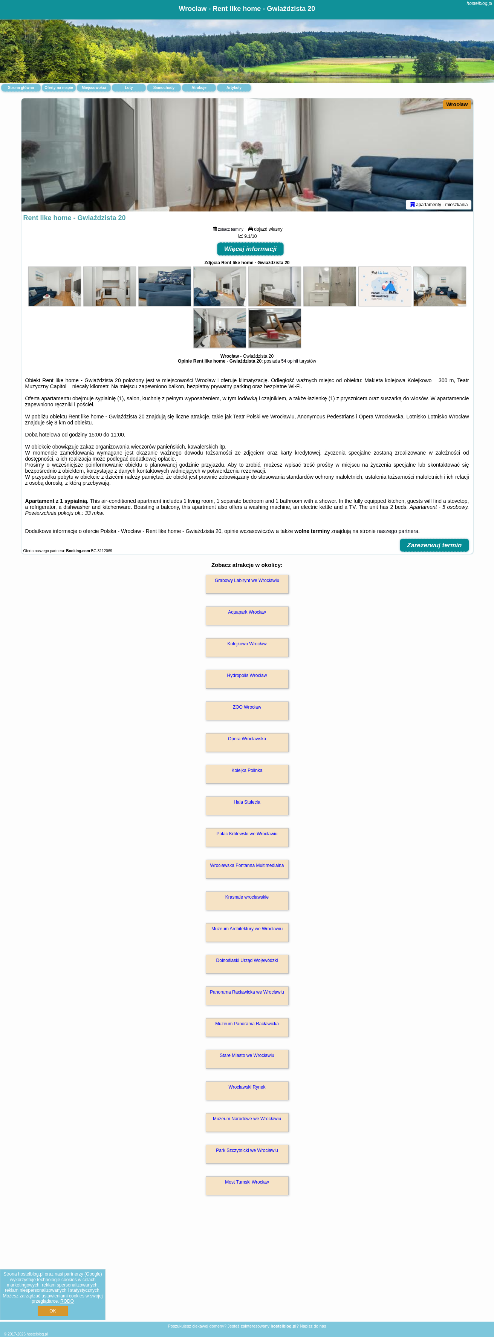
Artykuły (234, 88)
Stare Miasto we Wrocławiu (247, 1055)
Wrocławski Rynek (247, 1087)
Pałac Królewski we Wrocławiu (247, 833)
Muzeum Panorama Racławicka (247, 1023)
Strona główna (21, 88)
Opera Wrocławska (247, 738)
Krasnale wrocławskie (247, 897)
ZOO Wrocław (247, 707)
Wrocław (457, 104)
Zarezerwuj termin (434, 545)
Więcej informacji (250, 249)
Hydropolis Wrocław (247, 675)
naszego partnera (397, 531)
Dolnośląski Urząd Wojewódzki (247, 960)
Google (93, 1274)
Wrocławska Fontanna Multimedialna (247, 865)
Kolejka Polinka (246, 770)
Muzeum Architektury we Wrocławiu (247, 928)
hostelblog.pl (479, 3)
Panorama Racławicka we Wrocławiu (247, 992)
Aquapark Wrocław (247, 612)
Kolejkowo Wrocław (247, 643)
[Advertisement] (247, 1266)
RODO (67, 1301)
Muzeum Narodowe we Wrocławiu (247, 1118)
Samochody (164, 88)
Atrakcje (198, 88)
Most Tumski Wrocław (247, 1182)
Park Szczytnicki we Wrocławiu (247, 1150)
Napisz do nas (313, 1326)
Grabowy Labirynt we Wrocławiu (247, 580)
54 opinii (289, 361)
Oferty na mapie (58, 88)
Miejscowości (94, 88)
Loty (129, 88)
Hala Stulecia (247, 802)
